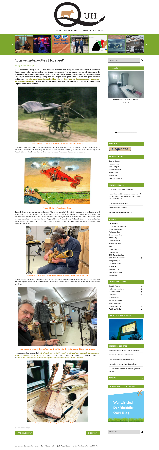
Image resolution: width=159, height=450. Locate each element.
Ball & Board (113, 172)
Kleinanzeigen (114, 269)
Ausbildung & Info (115, 306)
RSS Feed (95, 446)
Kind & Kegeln (114, 167)
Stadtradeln (113, 266)
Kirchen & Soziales (115, 300)
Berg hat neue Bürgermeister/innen (121, 189)
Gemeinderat (113, 223)
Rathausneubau (114, 232)
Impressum (113, 275)
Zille (110, 246)
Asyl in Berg (113, 238)
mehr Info (126, 102)
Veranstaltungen (114, 241)
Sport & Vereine (114, 286)
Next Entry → (92, 433)
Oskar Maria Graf (115, 249)
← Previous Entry (24, 433)
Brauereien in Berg (115, 235)
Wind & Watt (113, 175)
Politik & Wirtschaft (115, 309)
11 (136, 132)
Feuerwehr (112, 295)
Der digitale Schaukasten (117, 226)
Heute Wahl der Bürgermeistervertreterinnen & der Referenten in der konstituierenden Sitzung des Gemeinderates (125, 196)
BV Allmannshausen (116, 369)
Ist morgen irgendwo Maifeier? (129, 350)
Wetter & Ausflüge (115, 303)
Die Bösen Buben (115, 263)
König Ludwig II (114, 261)
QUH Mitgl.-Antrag (115, 272)
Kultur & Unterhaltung (116, 289)
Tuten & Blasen (114, 161)
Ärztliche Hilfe (113, 297)
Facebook (81, 446)
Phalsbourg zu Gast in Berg (118, 203)
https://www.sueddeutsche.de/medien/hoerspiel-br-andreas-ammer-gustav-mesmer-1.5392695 (50, 358)
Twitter (88, 446)
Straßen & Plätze (115, 170)
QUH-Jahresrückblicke (116, 255)
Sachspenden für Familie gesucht (120, 212)
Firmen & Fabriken (115, 178)
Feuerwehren (113, 252)
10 (134, 132)
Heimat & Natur (114, 164)
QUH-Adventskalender (116, 258)
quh (33, 66)
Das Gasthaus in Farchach (118, 208)
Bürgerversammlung (116, 229)
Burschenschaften (115, 292)
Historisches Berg (115, 243)
